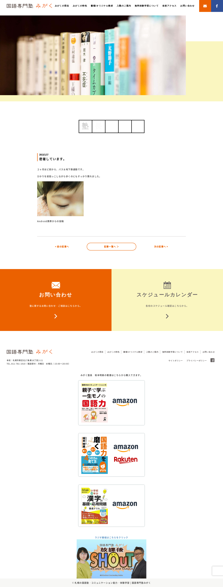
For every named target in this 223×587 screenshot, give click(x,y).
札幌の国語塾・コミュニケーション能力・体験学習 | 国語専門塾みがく (113, 582)
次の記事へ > (161, 246)
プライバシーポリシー (196, 361)
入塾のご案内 (124, 5)
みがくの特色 (80, 5)
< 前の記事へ (62, 246)
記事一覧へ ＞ (111, 246)
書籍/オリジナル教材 (102, 5)
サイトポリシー (175, 361)
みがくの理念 (62, 5)
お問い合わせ (187, 5)
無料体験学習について (147, 5)
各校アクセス (169, 5)
